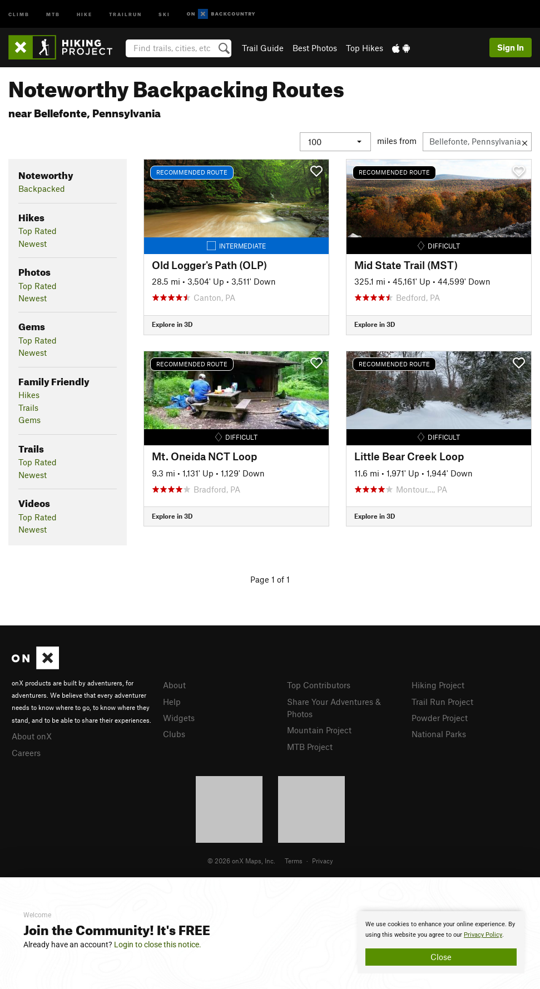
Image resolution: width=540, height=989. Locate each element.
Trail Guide (263, 48)
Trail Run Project (442, 702)
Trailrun (125, 13)
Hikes (28, 395)
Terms (294, 860)
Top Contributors (318, 685)
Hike (84, 13)
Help (172, 702)
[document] (441, 942)
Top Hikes (364, 48)
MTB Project (310, 747)
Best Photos (315, 48)
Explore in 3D (172, 324)
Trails (28, 407)
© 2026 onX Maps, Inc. (241, 860)
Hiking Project (438, 685)
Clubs (174, 734)
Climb (18, 13)
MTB (53, 13)
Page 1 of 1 (270, 579)
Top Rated (37, 231)
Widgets (179, 718)
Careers (26, 753)
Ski (164, 13)
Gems (29, 420)
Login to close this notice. (157, 944)
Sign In (510, 47)
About (174, 685)
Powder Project (440, 718)
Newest (32, 243)
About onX (32, 736)
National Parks (439, 734)
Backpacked (41, 188)
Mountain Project (319, 730)
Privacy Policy (483, 934)
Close (441, 957)
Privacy (322, 860)
